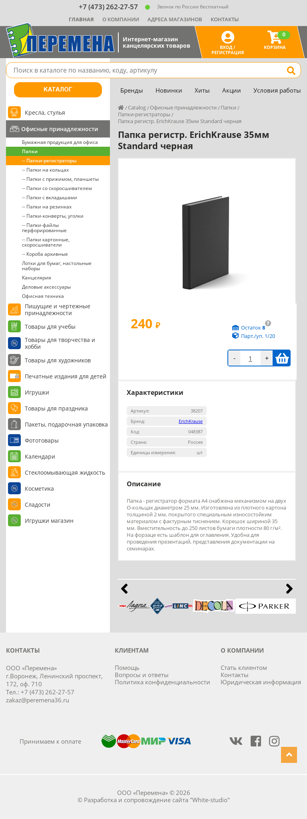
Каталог (58, 90)
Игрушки (37, 392)
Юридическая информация (261, 682)
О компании (120, 19)
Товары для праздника (56, 408)
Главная (81, 19)
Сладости (37, 504)
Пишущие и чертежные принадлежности (57, 309)
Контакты (225, 19)
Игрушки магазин (49, 520)
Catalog (137, 107)
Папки (30, 151)
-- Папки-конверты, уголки (53, 215)
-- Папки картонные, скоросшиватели (46, 242)
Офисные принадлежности (59, 129)
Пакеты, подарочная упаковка (66, 424)
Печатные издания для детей (65, 376)
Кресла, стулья (45, 112)
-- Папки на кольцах (45, 169)
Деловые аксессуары (46, 286)
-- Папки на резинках (47, 206)
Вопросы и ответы (142, 675)
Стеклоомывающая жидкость (65, 472)
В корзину (282, 358)
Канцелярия (36, 277)
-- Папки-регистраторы (49, 160)
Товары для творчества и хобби (60, 343)
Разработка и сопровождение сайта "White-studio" (157, 800)
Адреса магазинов (175, 19)
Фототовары (42, 440)
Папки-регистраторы (144, 114)
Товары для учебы (50, 326)
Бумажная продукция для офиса (60, 142)
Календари (40, 456)
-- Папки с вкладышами (49, 197)
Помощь (127, 667)
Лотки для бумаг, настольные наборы (57, 266)
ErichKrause (191, 421)
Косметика (39, 488)
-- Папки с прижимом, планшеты (60, 179)
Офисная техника (43, 296)
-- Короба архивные (45, 254)
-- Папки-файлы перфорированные (44, 227)
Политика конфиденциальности (162, 682)
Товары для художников (58, 360)
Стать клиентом (244, 667)
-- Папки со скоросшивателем (57, 188)
